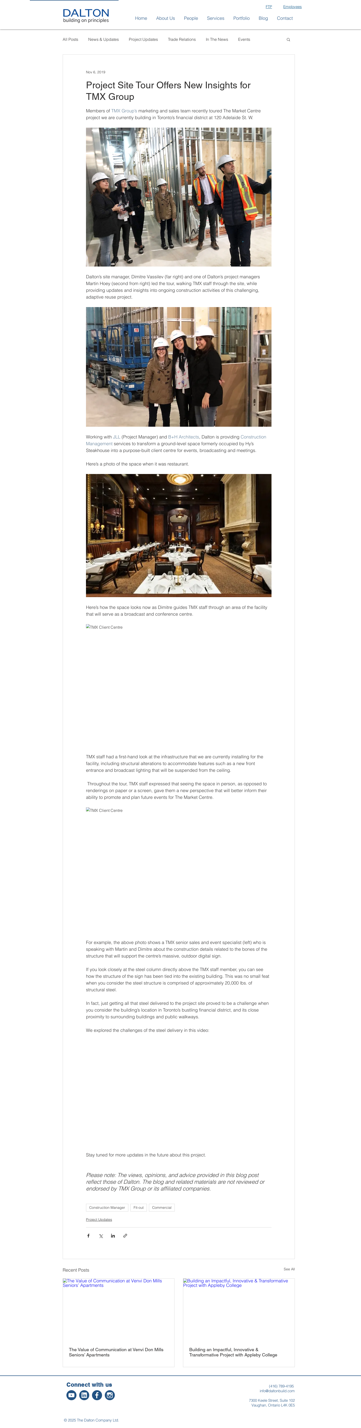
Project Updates (143, 39)
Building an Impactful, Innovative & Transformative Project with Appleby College (233, 1352)
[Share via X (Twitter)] (100, 1235)
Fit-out (139, 1207)
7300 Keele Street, (264, 1400)
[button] (165, 18)
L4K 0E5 (288, 1405)
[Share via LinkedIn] (113, 1235)
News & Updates (103, 39)
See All (289, 1269)
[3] (84, 1395)
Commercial (161, 1207)
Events (244, 39)
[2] (97, 1395)
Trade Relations (182, 39)
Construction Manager (107, 1207)
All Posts (70, 39)
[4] (71, 1395)
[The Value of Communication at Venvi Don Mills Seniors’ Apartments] (118, 1310)
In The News (217, 39)
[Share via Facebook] (88, 1235)
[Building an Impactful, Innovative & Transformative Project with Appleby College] (239, 1310)
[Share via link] (125, 1235)
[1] (110, 1395)
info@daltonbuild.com (277, 1390)
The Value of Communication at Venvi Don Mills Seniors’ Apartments (116, 1352)
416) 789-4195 (282, 1386)
